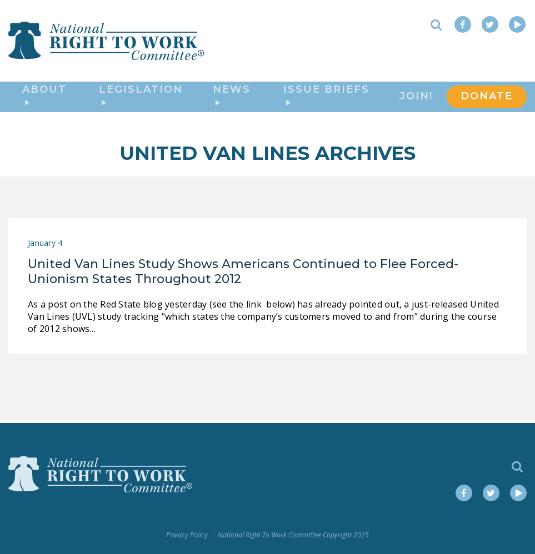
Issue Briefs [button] (326, 96)
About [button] (44, 96)
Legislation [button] (141, 96)
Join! (416, 98)
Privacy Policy (187, 535)
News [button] (232, 96)
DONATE (487, 98)
